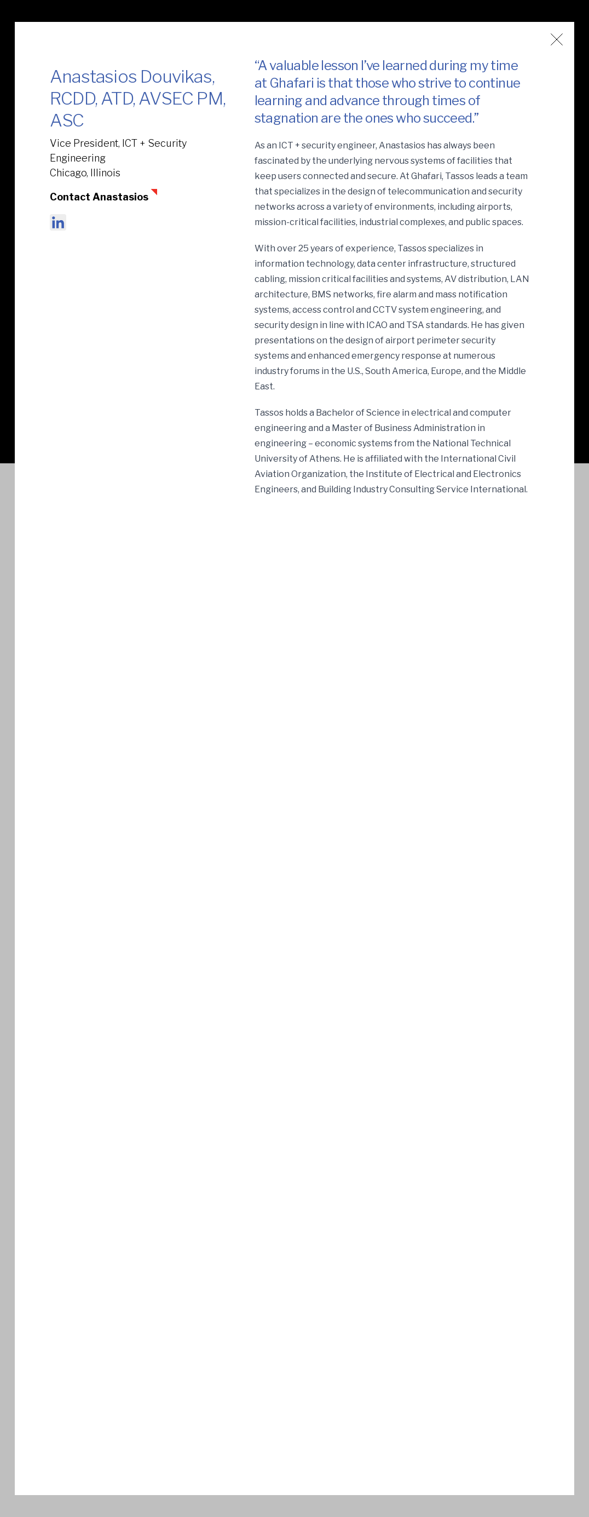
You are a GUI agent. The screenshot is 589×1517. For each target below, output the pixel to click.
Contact (391, 1423)
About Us (285, 1351)
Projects (283, 1375)
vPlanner (392, 1375)
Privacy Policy (508, 1375)
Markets (283, 1399)
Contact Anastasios (99, 197)
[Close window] (556, 39)
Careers (390, 1399)
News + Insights (407, 1351)
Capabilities (290, 1423)
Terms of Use (507, 1351)
